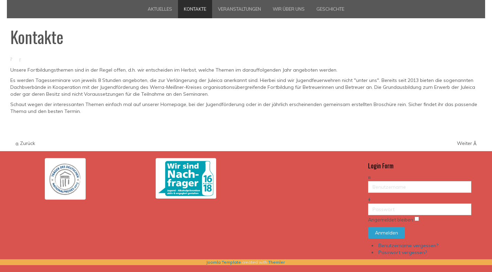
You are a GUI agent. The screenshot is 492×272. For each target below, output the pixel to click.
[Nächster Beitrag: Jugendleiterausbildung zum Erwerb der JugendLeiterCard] (467, 143)
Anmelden (386, 233)
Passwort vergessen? (402, 252)
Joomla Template (223, 262)
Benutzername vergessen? (408, 245)
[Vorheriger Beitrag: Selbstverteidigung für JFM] (25, 143)
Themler (276, 262)
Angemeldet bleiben (390, 220)
